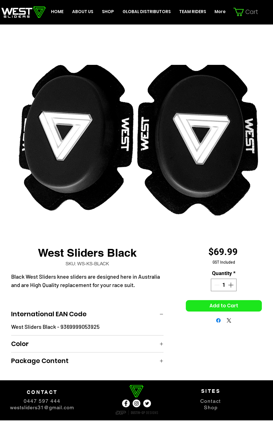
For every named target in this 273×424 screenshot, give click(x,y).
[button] (249, 12)
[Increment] (231, 285)
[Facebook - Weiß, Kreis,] (126, 403)
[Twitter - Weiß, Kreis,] (147, 403)
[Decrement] (216, 285)
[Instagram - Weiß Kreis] (136, 403)
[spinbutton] (224, 285)
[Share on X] (229, 320)
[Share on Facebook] (218, 320)
